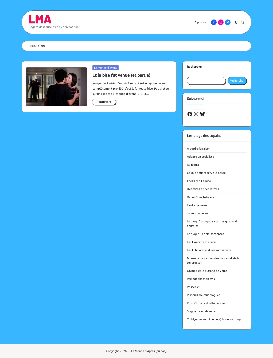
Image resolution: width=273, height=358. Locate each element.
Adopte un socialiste (200, 156)
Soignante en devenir (201, 311)
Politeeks (193, 287)
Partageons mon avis (201, 278)
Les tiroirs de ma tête (201, 242)
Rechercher (194, 66)
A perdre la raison (198, 148)
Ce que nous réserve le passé (206, 172)
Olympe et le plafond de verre (207, 270)
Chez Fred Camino (199, 181)
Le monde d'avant (105, 67)
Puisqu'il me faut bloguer (203, 295)
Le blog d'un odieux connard (205, 233)
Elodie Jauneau (197, 205)
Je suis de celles (197, 213)
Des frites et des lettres (203, 189)
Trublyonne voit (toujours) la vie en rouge (214, 319)
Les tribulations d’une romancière (209, 250)
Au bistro (193, 164)
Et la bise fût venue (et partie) (121, 75)
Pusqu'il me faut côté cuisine (206, 303)
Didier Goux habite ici (201, 197)
